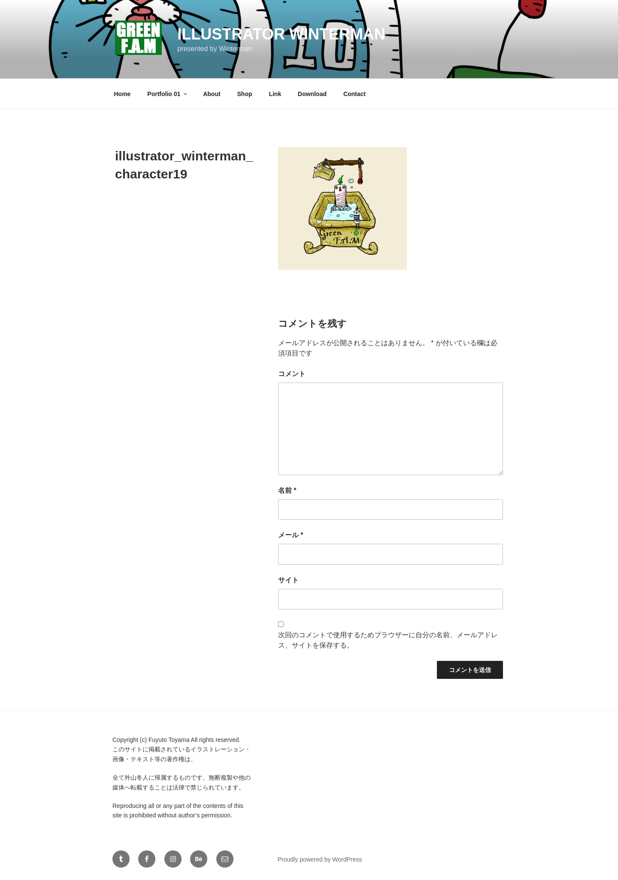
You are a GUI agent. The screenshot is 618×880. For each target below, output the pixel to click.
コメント (292, 373)
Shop (244, 93)
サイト (288, 580)
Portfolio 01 (167, 93)
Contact (354, 93)
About (211, 93)
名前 (287, 490)
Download (312, 93)
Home (122, 93)
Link (275, 93)
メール (290, 535)
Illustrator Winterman (281, 34)
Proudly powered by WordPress (320, 859)
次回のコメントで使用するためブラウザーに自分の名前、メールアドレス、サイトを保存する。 (388, 640)
